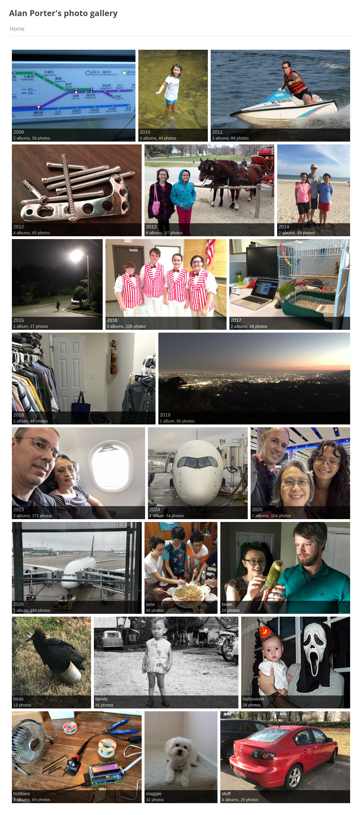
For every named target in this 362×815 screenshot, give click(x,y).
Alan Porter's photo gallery (63, 12)
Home (17, 28)
